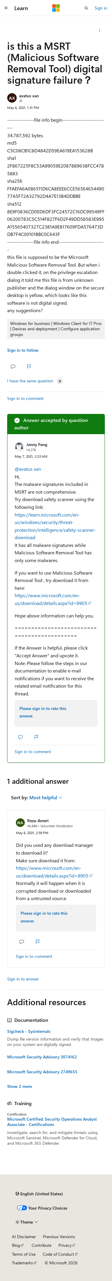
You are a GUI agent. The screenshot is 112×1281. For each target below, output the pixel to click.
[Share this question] (99, 30)
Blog (16, 1245)
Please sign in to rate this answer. (42, 712)
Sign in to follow (23, 350)
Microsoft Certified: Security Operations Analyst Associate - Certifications (52, 1121)
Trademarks (22, 1263)
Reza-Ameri (38, 820)
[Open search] (86, 8)
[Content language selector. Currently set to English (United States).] (39, 1194)
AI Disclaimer (24, 1236)
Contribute (41, 1245)
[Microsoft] (56, 8)
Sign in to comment (25, 398)
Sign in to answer (23, 979)
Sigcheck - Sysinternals (28, 1031)
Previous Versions (59, 1236)
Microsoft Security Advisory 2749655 (42, 1071)
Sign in (101, 8)
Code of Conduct (58, 1254)
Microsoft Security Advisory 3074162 (42, 1057)
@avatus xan (28, 469)
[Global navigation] (6, 8)
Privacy (65, 1245)
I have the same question (30, 380)
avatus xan (29, 95)
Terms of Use (24, 1254)
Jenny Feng (36, 444)
